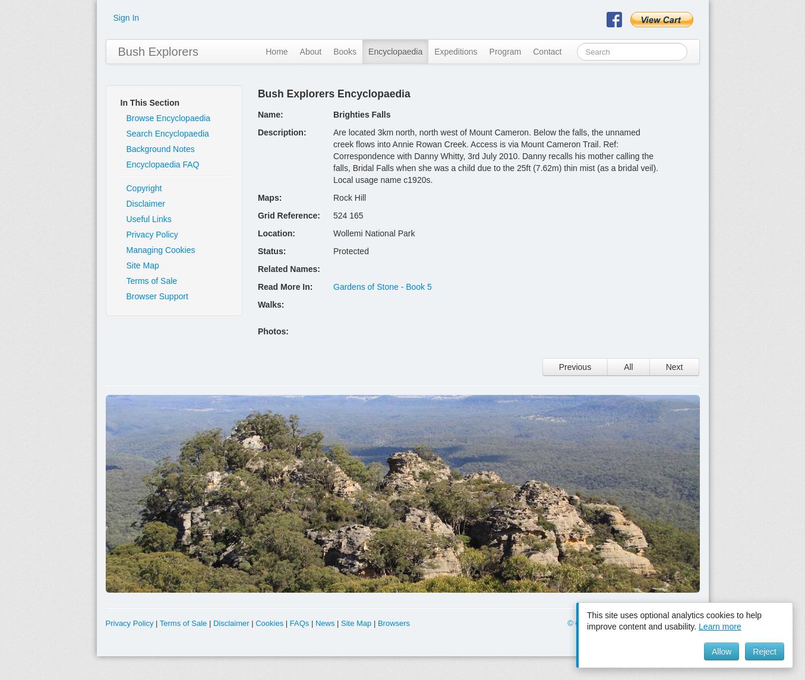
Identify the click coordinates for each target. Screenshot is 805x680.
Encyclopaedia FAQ (163, 164)
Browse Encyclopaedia (169, 118)
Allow (721, 651)
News (325, 623)
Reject (764, 651)
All (628, 367)
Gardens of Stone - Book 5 (382, 287)
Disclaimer (146, 203)
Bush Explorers (158, 51)
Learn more (720, 626)
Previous (575, 367)
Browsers (394, 623)
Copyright (144, 188)
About (311, 51)
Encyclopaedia (395, 51)
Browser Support (157, 296)
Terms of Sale (152, 281)
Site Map (143, 265)
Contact (547, 51)
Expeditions (455, 51)
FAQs (300, 623)
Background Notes (161, 149)
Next (674, 367)
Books (344, 51)
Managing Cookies (161, 250)
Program (506, 51)
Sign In (126, 18)
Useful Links (149, 219)
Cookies (269, 623)
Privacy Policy (152, 234)
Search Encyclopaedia (168, 133)
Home (277, 51)
